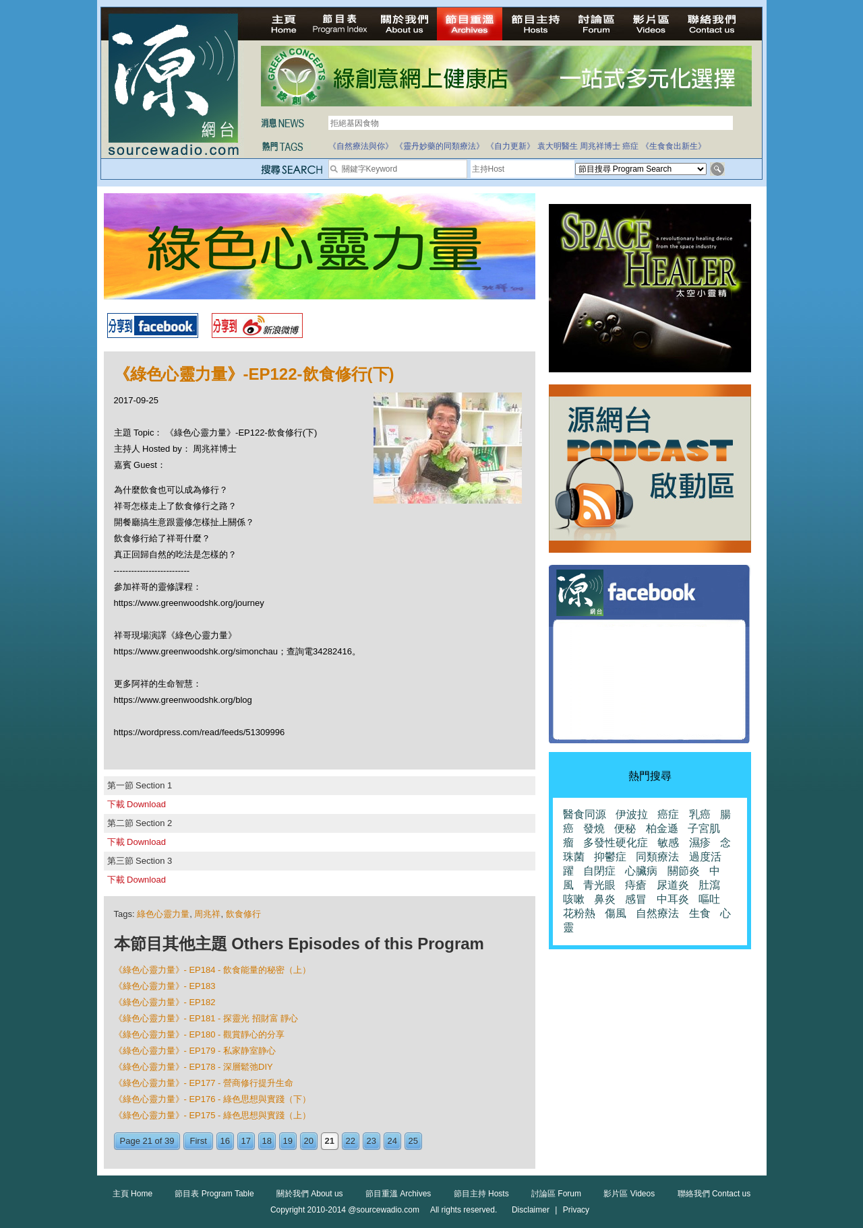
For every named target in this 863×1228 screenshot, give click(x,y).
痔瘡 (636, 885)
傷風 (615, 913)
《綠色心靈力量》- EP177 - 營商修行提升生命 (204, 1083)
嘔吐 (709, 899)
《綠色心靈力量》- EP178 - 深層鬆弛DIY (193, 1067)
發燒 (594, 828)
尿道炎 (673, 885)
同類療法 (657, 856)
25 (413, 1141)
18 (267, 1141)
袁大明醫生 (557, 146)
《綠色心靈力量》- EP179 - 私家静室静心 (195, 1051)
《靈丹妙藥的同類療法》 (439, 146)
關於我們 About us (309, 1193)
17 (246, 1141)
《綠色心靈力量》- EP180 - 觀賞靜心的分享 (199, 1034)
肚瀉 (709, 885)
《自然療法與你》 (360, 146)
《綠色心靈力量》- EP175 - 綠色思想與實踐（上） (212, 1115)
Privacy (576, 1210)
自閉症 (599, 871)
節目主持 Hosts (481, 1193)
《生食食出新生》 (673, 146)
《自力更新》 (510, 146)
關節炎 (683, 871)
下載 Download (136, 804)
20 (309, 1141)
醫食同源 (584, 814)
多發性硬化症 (615, 842)
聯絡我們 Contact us (714, 1193)
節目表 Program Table (214, 1193)
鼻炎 (605, 899)
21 (329, 1141)
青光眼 (599, 885)
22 (350, 1141)
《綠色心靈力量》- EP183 (165, 986)
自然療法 (657, 913)
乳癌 (700, 814)
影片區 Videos (629, 1193)
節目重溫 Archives (398, 1193)
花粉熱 (579, 913)
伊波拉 (632, 814)
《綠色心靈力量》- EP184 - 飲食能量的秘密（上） (212, 970)
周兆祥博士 (600, 146)
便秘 (625, 828)
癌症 (630, 146)
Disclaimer (530, 1210)
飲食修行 (243, 914)
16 (225, 1141)
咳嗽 (574, 899)
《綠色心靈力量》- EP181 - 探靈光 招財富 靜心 (206, 1018)
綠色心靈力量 (163, 914)
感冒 (636, 899)
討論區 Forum (556, 1193)
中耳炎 (673, 899)
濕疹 (700, 842)
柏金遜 (662, 828)
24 (392, 1141)
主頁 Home (132, 1193)
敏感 (668, 842)
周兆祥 (207, 914)
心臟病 (641, 871)
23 (371, 1141)
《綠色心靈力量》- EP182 (165, 1002)
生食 (700, 913)
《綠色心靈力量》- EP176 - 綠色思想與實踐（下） (212, 1099)
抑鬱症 (610, 856)
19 (288, 1141)
